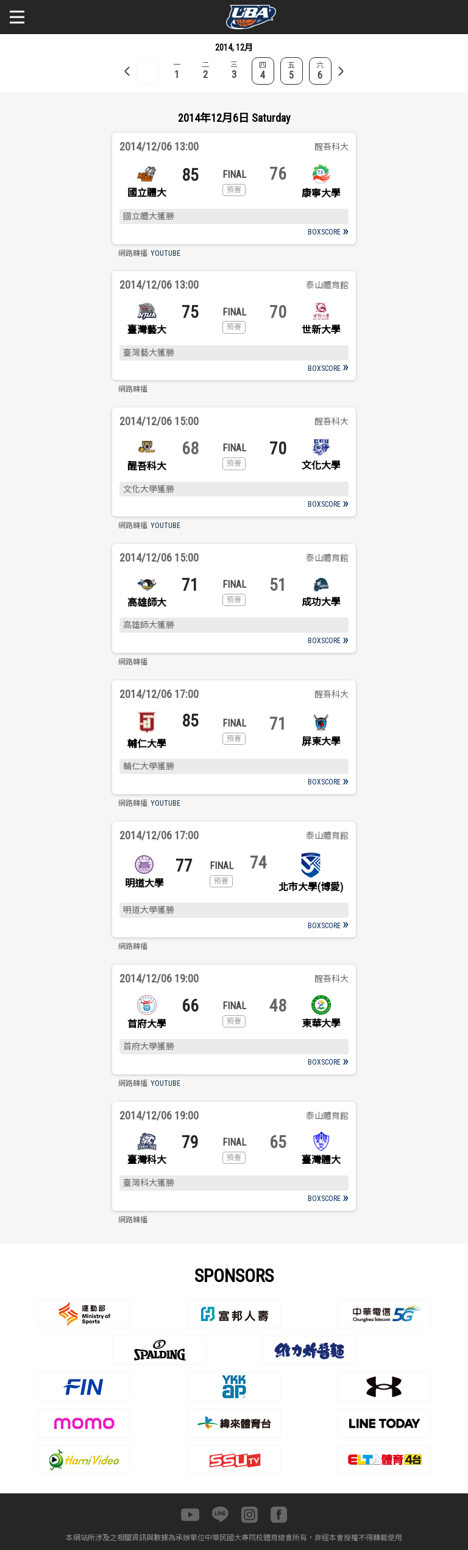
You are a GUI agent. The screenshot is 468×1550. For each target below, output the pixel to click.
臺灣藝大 (146, 330)
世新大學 (321, 330)
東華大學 (321, 1023)
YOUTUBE (165, 253)
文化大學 (321, 465)
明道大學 (144, 883)
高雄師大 (146, 602)
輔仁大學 (146, 744)
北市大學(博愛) (310, 887)
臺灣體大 (321, 1160)
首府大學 (146, 1024)
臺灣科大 (146, 1160)
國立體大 (146, 193)
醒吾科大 (146, 466)
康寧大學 (321, 193)
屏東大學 (321, 741)
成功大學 (321, 602)
